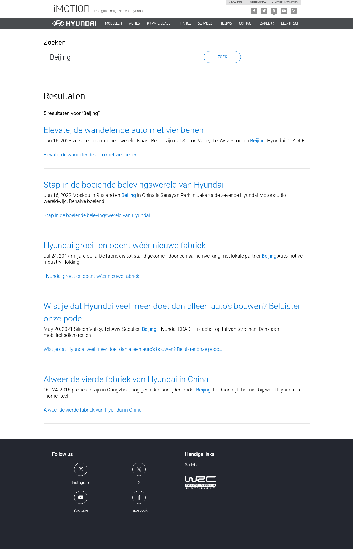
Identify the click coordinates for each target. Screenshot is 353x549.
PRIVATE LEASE (158, 23)
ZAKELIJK (267, 23)
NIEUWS (226, 23)
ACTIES (134, 23)
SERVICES (205, 23)
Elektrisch (290, 23)
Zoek (222, 57)
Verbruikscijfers (286, 2)
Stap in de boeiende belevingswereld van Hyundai (134, 185)
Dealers (236, 2)
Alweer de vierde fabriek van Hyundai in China (126, 379)
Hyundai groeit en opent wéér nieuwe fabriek (125, 245)
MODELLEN (113, 23)
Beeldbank (194, 465)
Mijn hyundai (258, 2)
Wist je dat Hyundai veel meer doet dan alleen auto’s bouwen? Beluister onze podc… (133, 349)
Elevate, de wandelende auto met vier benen (124, 130)
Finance (184, 23)
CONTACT (246, 23)
